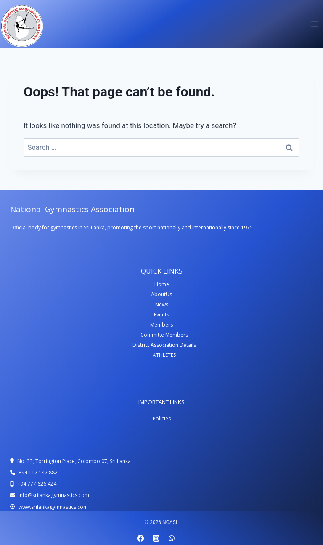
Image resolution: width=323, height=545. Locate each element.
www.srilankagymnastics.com (53, 506)
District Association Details (164, 344)
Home (161, 284)
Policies (162, 418)
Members (161, 324)
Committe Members (164, 334)
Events (161, 314)
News (161, 304)
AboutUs (161, 294)
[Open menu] (314, 23)
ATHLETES (164, 355)
